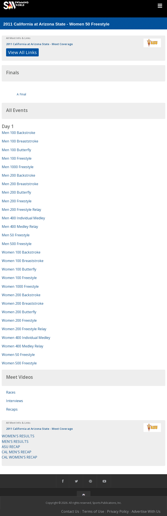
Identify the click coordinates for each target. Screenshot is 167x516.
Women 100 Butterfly (19, 269)
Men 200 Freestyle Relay (21, 209)
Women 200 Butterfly (19, 312)
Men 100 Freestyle (17, 158)
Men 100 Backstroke (18, 132)
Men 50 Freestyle (16, 235)
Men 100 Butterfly (16, 149)
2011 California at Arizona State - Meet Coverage (39, 44)
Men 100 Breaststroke (20, 141)
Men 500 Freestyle (17, 243)
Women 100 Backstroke (21, 252)
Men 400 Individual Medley (23, 218)
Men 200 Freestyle (17, 201)
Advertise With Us (146, 511)
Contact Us (70, 511)
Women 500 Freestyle (19, 363)
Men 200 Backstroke (18, 175)
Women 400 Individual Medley (26, 337)
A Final (21, 94)
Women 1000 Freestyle (20, 286)
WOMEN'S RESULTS (18, 436)
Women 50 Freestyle (18, 354)
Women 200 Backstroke (21, 295)
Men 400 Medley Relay (20, 226)
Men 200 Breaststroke (20, 183)
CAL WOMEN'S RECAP (19, 457)
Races (10, 392)
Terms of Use (93, 511)
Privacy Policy (118, 511)
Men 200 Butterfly (16, 192)
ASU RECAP (11, 446)
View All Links (22, 52)
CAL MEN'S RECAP (16, 452)
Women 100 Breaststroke (22, 260)
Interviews (14, 400)
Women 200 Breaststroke (22, 303)
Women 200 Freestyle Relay (24, 329)
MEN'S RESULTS (15, 441)
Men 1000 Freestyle (17, 166)
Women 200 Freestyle (19, 320)
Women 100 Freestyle (19, 277)
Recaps (12, 409)
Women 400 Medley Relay (22, 346)
